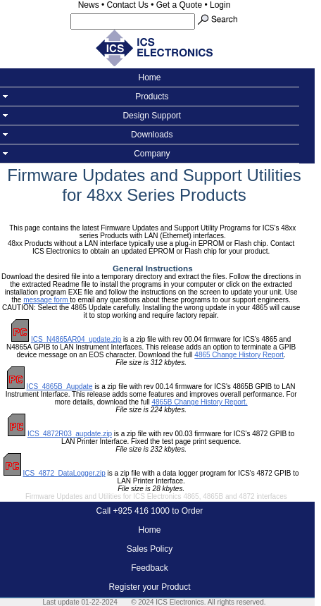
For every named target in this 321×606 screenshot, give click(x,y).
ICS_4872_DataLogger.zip (64, 473)
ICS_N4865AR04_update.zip (76, 339)
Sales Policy (149, 549)
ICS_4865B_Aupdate (59, 386)
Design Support (149, 115)
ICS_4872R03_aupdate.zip (69, 434)
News (88, 5)
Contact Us (128, 5)
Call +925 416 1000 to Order (149, 511)
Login (220, 5)
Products (149, 96)
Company (149, 154)
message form (46, 300)
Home (149, 77)
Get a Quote (179, 5)
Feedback (149, 568)
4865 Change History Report (239, 355)
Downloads (149, 135)
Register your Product (149, 587)
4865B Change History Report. (199, 402)
